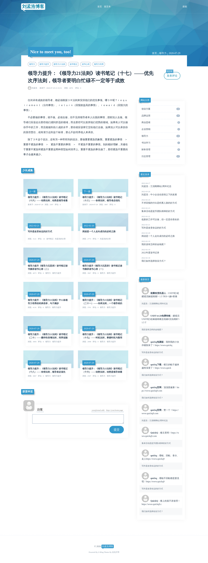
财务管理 (161, 149)
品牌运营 (161, 115)
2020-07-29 (174, 53)
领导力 (163, 53)
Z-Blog (101, 552)
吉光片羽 (115, 552)
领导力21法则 (59, 64)
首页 (99, 6)
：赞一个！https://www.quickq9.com (161, 415)
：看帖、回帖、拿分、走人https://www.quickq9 (161, 461)
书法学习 (161, 143)
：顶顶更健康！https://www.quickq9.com (161, 392)
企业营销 (161, 129)
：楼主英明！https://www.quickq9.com (161, 438)
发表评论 (171, 74)
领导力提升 (44, 64)
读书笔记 (73, 64)
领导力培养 (99, 64)
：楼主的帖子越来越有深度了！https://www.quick (161, 370)
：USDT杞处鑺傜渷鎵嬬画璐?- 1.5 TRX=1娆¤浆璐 (161, 298)
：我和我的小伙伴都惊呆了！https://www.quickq (161, 347)
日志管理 (161, 156)
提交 (117, 429)
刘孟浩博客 (33, 6)
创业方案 (161, 109)
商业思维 (161, 122)
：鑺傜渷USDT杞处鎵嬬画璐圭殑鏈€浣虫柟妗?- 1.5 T (161, 322)
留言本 (107, 6)
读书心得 (86, 64)
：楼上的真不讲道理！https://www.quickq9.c (161, 506)
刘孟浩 (34, 88)
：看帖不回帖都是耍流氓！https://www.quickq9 (161, 483)
